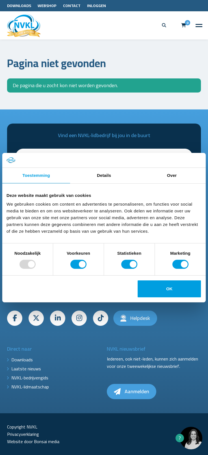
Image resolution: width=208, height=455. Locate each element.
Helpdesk (135, 318)
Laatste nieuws (26, 368)
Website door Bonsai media (33, 441)
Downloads (19, 5)
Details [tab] (104, 175)
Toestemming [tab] (36, 175)
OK (169, 288)
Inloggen (96, 5)
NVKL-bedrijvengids (29, 377)
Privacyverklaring (23, 434)
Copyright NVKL (22, 427)
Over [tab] (172, 175)
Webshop (47, 5)
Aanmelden (131, 391)
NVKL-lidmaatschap (30, 387)
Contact (72, 5)
